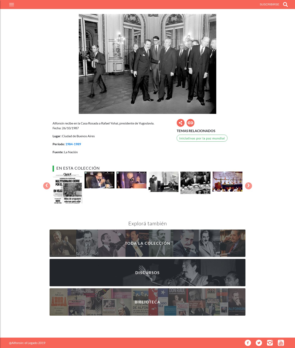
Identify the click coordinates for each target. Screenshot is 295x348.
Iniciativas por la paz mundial (202, 138)
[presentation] (46, 185)
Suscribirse (269, 4)
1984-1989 (73, 144)
